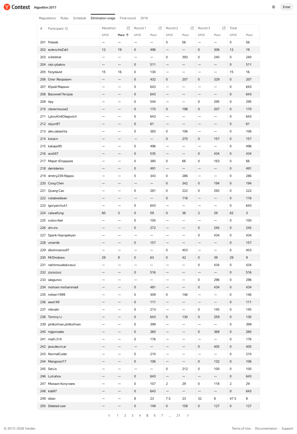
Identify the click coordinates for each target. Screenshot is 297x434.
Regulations (47, 18)
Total (235, 28)
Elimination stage (103, 18)
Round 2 (174, 28)
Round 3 (206, 28)
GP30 (107, 35)
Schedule (79, 18)
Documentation (266, 428)
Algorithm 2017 (45, 7)
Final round (128, 18)
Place (123, 35)
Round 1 (142, 28)
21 (178, 415)
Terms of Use (241, 428)
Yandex (30, 428)
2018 (144, 18)
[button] (58, 28)
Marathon (111, 28)
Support (287, 428)
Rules (64, 18)
